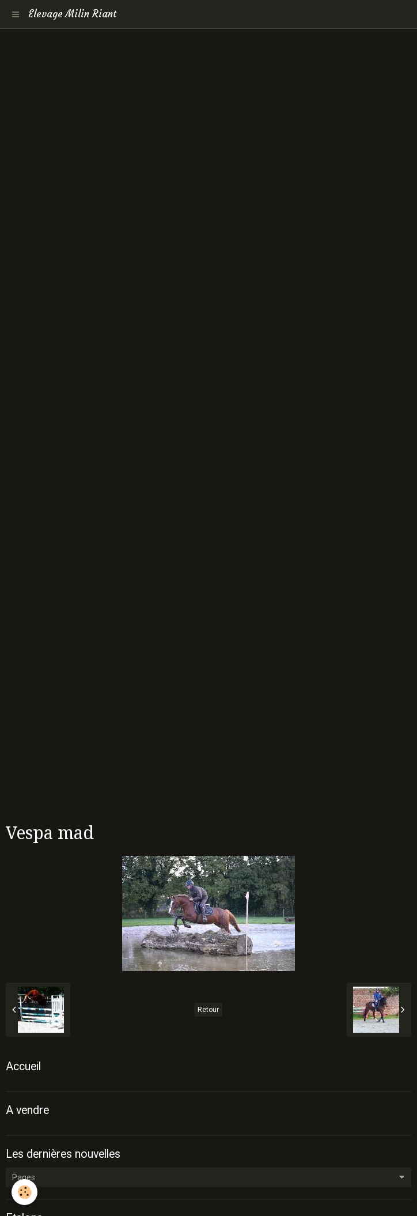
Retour (208, 1010)
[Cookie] (24, 1192)
